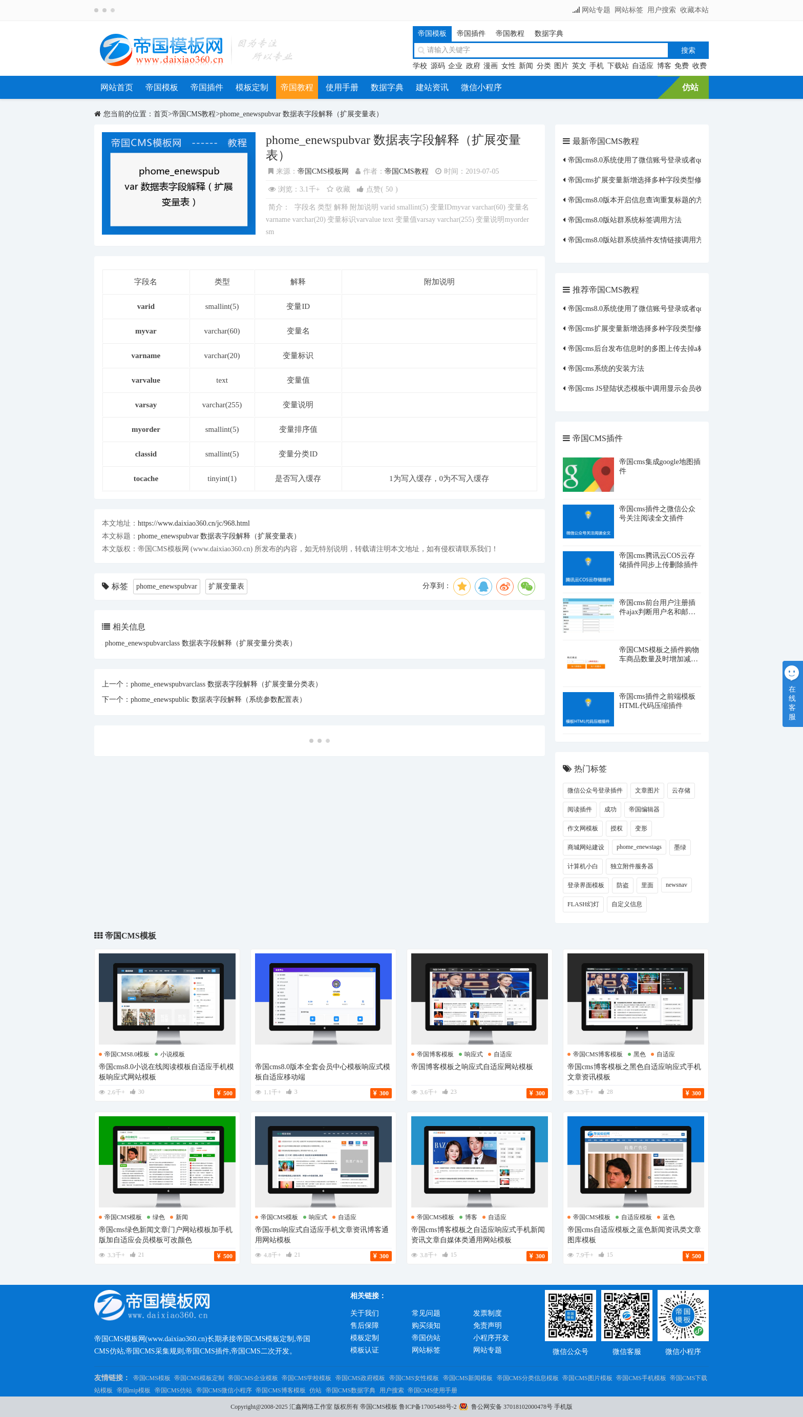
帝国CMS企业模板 (253, 1378)
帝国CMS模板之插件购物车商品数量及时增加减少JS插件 (659, 659)
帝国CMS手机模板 (641, 1378)
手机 (596, 66)
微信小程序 (481, 87)
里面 (647, 885)
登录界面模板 (585, 885)
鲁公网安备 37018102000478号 (512, 1406)
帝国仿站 (426, 1338)
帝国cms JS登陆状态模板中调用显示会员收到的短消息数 (657, 388)
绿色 (159, 1217)
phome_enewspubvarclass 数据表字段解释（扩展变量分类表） (201, 643)
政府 (473, 66)
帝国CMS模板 (130, 935)
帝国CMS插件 (598, 438)
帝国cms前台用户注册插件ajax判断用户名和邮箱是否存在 (657, 612)
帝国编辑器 (644, 809)
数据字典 (549, 33)
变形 (641, 828)
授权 (616, 828)
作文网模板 (582, 828)
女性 (508, 66)
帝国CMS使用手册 (432, 1390)
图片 (561, 66)
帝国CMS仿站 (173, 1390)
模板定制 (252, 87)
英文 (579, 66)
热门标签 (590, 768)
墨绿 (680, 847)
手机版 (563, 1406)
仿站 (690, 87)
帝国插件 (471, 33)
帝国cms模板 (123, 1217)
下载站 (618, 66)
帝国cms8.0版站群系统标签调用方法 (625, 220)
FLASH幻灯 (583, 904)
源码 (438, 66)
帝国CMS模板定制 (199, 1378)
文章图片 (647, 790)
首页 (161, 114)
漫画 (490, 66)
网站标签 (629, 10)
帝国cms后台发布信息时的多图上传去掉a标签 (640, 348)
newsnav (676, 884)
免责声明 (487, 1325)
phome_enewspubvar (166, 586)
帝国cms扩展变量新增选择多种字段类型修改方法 (645, 180)
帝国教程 (510, 33)
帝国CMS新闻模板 (468, 1378)
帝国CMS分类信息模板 (528, 1378)
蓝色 (669, 1217)
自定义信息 (626, 904)
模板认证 (364, 1350)
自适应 (642, 66)
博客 (664, 66)
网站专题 (596, 10)
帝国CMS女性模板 (414, 1378)
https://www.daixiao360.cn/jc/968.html (194, 523)
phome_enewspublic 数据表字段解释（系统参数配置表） (218, 699)
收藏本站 (694, 10)
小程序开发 (491, 1338)
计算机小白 (582, 866)
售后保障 (364, 1325)
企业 (455, 66)
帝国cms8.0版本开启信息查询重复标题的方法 (639, 200)
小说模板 (172, 1054)
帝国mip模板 (134, 1390)
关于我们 (364, 1313)
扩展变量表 (226, 586)
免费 (681, 66)
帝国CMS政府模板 (360, 1378)
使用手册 (342, 87)
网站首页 (116, 87)
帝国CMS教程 (194, 114)
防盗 (623, 885)
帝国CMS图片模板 (587, 1378)
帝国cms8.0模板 (127, 1054)
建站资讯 (432, 87)
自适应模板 (636, 1217)
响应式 (473, 1054)
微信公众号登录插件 (595, 790)
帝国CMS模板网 (323, 171)
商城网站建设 (585, 847)
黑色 (639, 1054)
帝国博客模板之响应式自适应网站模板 (472, 1067)
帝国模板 (432, 33)
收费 (699, 66)
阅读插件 (579, 809)
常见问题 (426, 1313)
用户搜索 (661, 10)
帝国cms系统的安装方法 (606, 368)
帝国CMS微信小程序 (224, 1390)
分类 (544, 66)
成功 (610, 809)
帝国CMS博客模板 (280, 1390)
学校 (420, 66)
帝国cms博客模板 (598, 1054)
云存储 (681, 790)
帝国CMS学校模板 (306, 1378)
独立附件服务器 (631, 866)
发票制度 (487, 1313)
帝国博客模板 (435, 1054)
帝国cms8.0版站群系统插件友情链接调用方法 (639, 240)
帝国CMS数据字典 (350, 1390)
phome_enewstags (639, 846)
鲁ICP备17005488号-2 (428, 1406)
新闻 (526, 66)
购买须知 (426, 1325)
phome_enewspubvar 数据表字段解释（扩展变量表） (301, 114)
